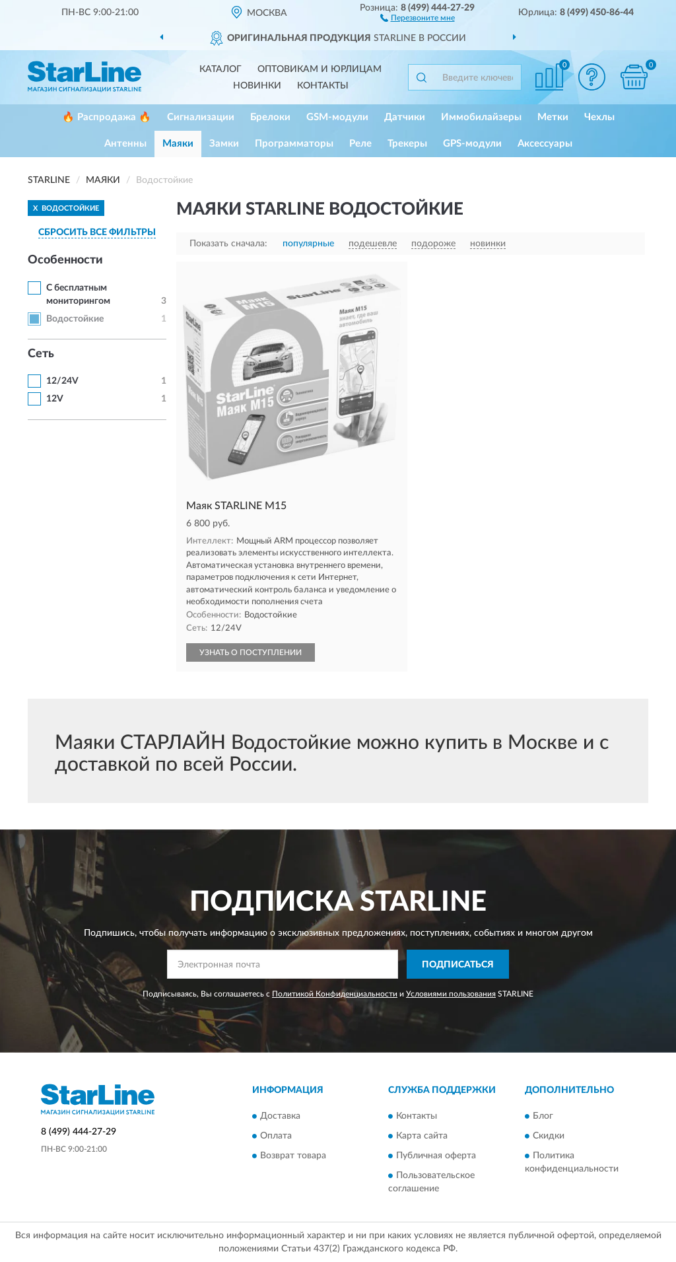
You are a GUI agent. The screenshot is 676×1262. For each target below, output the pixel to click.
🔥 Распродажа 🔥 (106, 117)
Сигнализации (200, 117)
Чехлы (599, 117)
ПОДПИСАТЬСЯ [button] (458, 964)
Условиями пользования (451, 994)
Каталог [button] (220, 69)
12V (54, 398)
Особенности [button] (65, 260)
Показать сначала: (228, 243)
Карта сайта (422, 1135)
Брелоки (270, 117)
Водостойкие (75, 319)
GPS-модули (472, 144)
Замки (224, 144)
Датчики (404, 117)
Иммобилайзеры (481, 117)
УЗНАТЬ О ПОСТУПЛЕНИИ (250, 652)
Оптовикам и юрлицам (319, 69)
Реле (360, 144)
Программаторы (294, 144)
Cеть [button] (41, 354)
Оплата (276, 1135)
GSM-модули (337, 117)
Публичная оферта (436, 1155)
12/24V (62, 381)
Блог (543, 1116)
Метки (552, 117)
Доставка (280, 1116)
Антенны (125, 144)
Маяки (177, 144)
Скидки (548, 1135)
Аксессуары (545, 144)
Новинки (257, 85)
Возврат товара (293, 1155)
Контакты (323, 85)
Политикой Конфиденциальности (334, 994)
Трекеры (407, 144)
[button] (417, 17)
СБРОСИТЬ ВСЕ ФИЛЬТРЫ (97, 232)
